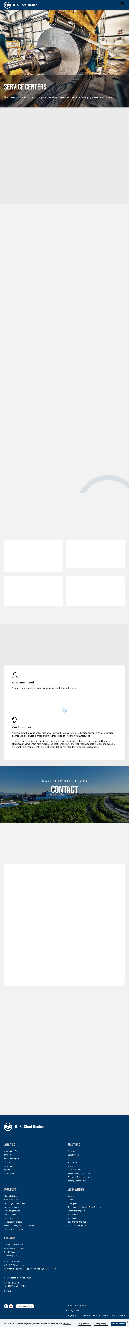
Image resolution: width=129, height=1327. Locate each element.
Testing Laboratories (77, 1180)
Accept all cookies (118, 1324)
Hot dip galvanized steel (14, 1203)
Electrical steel (10, 1214)
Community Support (76, 1210)
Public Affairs (9, 1173)
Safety (7, 1162)
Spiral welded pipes (12, 1218)
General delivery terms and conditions (20, 1225)
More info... (67, 1324)
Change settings (101, 1324)
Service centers (74, 1169)
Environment (9, 1166)
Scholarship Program (77, 1225)
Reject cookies (84, 1324)
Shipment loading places (15, 1229)
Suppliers (72, 1196)
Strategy (7, 1155)
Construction (73, 1155)
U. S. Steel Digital (11, 1158)
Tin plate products (12, 1210)
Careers (71, 1199)
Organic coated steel (13, 1207)
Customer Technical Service (79, 1177)
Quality (7, 1169)
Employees (72, 1203)
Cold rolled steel (11, 1199)
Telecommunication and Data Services (84, 1207)
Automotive (73, 1162)
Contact (7, 1291)
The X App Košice (25, 1306)
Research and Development (80, 1173)
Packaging (72, 1151)
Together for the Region (78, 1222)
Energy (71, 1166)
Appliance (72, 1158)
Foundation (73, 1214)
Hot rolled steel (10, 1196)
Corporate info (10, 1151)
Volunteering (73, 1218)
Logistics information (13, 1222)
